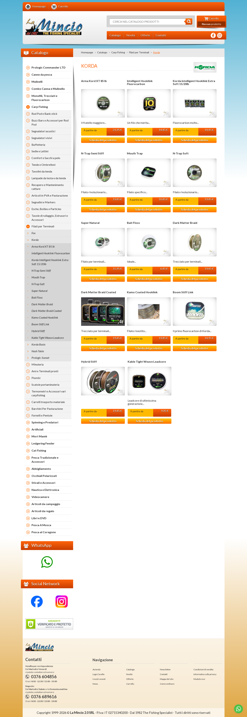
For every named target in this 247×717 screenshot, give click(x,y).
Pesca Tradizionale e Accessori (45, 459)
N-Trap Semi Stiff (92, 153)
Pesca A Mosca (41, 525)
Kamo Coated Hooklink (142, 292)
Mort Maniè (39, 436)
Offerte (130, 679)
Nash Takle (38, 351)
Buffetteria (38, 144)
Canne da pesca (42, 74)
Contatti (163, 674)
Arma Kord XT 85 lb (94, 81)
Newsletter (165, 669)
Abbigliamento (41, 468)
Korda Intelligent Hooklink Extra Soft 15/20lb (194, 82)
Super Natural (90, 222)
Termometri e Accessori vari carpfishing (49, 393)
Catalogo (102, 52)
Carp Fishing (118, 52)
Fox (34, 233)
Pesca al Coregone (44, 532)
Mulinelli (37, 81)
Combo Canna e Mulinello (48, 88)
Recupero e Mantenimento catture (48, 187)
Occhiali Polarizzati (44, 475)
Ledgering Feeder (43, 443)
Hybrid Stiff (89, 361)
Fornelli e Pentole (42, 415)
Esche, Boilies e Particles (46, 209)
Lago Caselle (98, 674)
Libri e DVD (39, 518)
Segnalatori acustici (43, 131)
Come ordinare (167, 683)
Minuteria (38, 364)
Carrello (130, 683)
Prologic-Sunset (40, 357)
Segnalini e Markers (43, 202)
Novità (129, 674)
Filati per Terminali (139, 52)
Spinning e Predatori (45, 422)
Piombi (36, 377)
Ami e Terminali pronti (45, 371)
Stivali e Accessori (43, 482)
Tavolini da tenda (42, 171)
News (95, 683)
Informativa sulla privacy (205, 674)
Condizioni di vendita (203, 669)
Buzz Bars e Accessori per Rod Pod (50, 122)
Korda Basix (39, 344)
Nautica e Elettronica (45, 489)
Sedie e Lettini (40, 151)
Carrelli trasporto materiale (48, 402)
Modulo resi (199, 679)
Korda (35, 239)
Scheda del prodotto (103, 140)
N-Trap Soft (181, 153)
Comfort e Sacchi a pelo (46, 158)
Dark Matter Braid (185, 222)
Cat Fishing (39, 450)
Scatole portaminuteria (45, 384)
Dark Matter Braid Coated (98, 292)
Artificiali (37, 429)
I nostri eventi (99, 679)
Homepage (87, 52)
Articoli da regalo (43, 511)
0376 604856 (44, 676)
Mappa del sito (166, 679)
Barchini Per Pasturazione (47, 408)
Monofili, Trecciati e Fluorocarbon (44, 97)
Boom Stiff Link (183, 292)
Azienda (96, 669)
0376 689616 (44, 696)
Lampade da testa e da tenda (49, 178)
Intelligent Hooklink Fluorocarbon (140, 82)
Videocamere (40, 496)
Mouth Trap (135, 153)
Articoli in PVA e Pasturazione (50, 195)
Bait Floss (133, 222)
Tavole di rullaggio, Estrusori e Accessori (50, 217)
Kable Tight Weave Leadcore (147, 361)
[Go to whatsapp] (238, 708)
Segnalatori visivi (42, 138)
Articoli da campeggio (46, 504)
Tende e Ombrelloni (43, 164)
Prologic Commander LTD (49, 67)
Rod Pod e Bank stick (44, 113)
